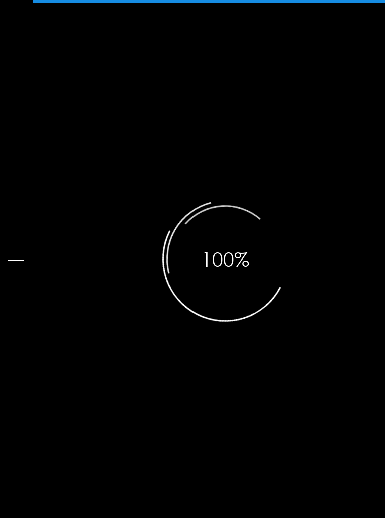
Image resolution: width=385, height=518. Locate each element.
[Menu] (16, 254)
